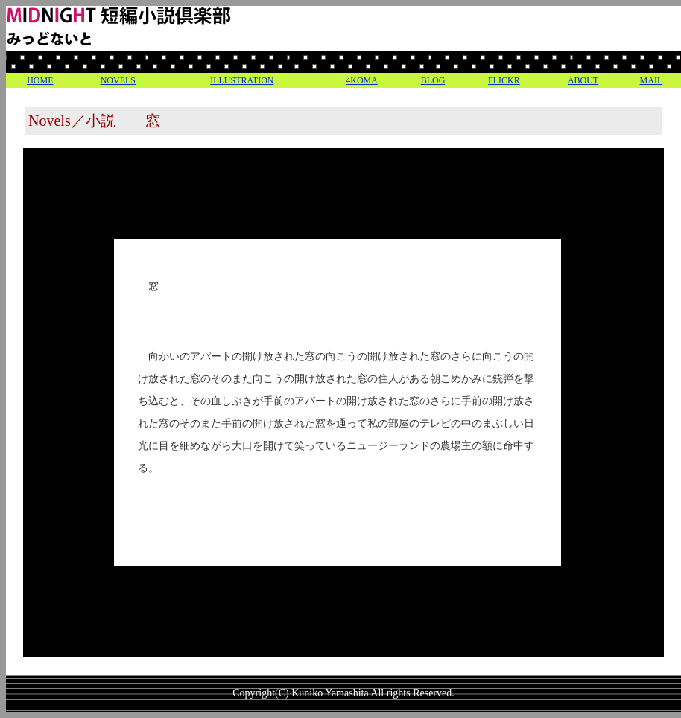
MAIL (651, 80)
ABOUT (583, 80)
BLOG (433, 80)
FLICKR (504, 80)
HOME (40, 80)
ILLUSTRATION (241, 80)
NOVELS (118, 80)
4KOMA (362, 80)
